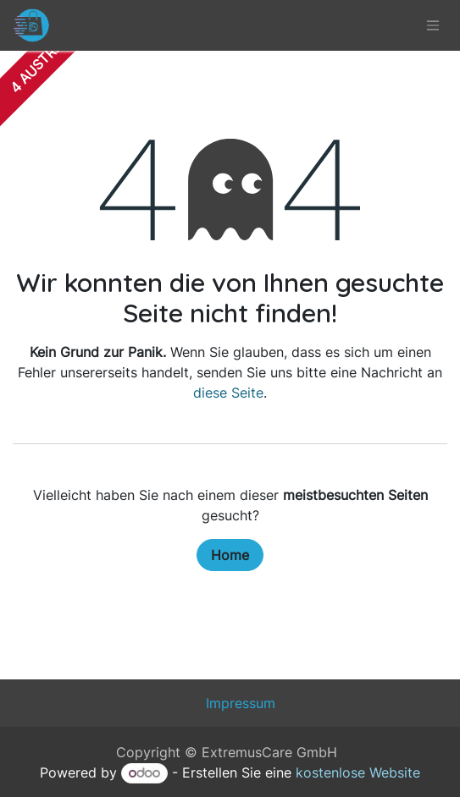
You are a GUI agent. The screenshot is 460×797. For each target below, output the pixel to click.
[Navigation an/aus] (432, 26)
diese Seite (228, 392)
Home (230, 555)
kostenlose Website (358, 772)
